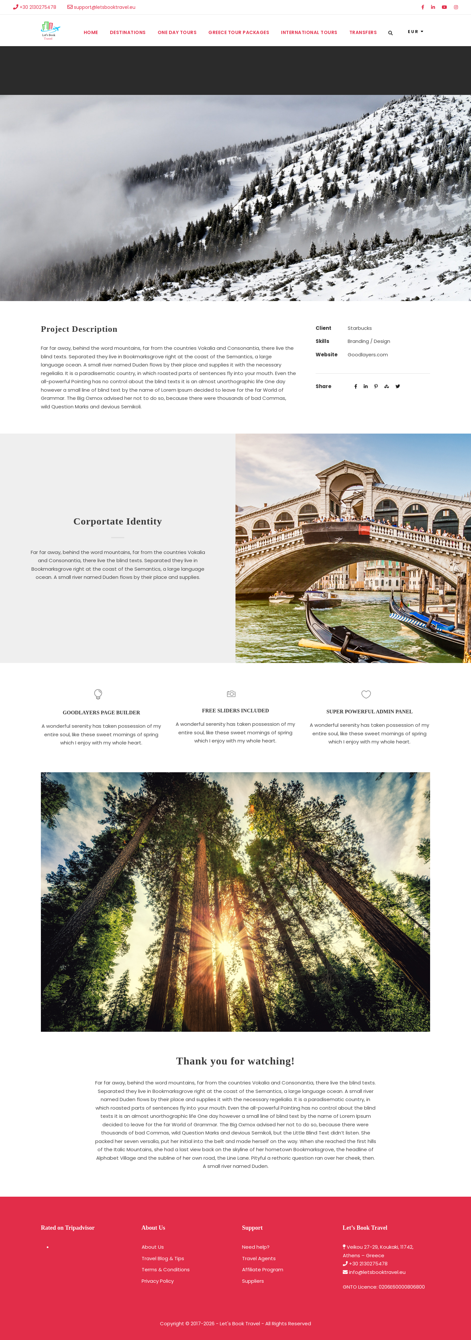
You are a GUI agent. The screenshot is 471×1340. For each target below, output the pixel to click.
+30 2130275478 (368, 1263)
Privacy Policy (158, 1280)
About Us (153, 1246)
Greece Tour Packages (238, 32)
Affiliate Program (262, 1269)
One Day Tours (177, 32)
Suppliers (253, 1280)
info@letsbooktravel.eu (377, 1272)
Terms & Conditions (166, 1269)
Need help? (256, 1246)
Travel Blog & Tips (163, 1258)
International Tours (309, 32)
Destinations (128, 32)
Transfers (363, 32)
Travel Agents (259, 1258)
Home (91, 32)
